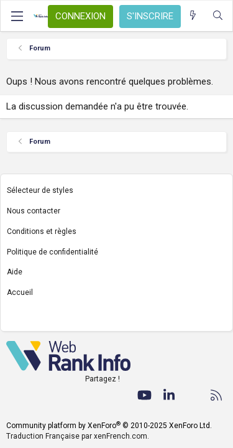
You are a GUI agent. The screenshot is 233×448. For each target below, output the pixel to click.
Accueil (20, 292)
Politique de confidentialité (52, 252)
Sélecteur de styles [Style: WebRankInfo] (40, 190)
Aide (14, 272)
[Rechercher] (218, 16)
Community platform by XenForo (109, 425)
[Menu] (16, 16)
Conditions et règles (41, 231)
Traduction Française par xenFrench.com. (77, 436)
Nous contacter (33, 211)
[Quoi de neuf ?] (193, 16)
